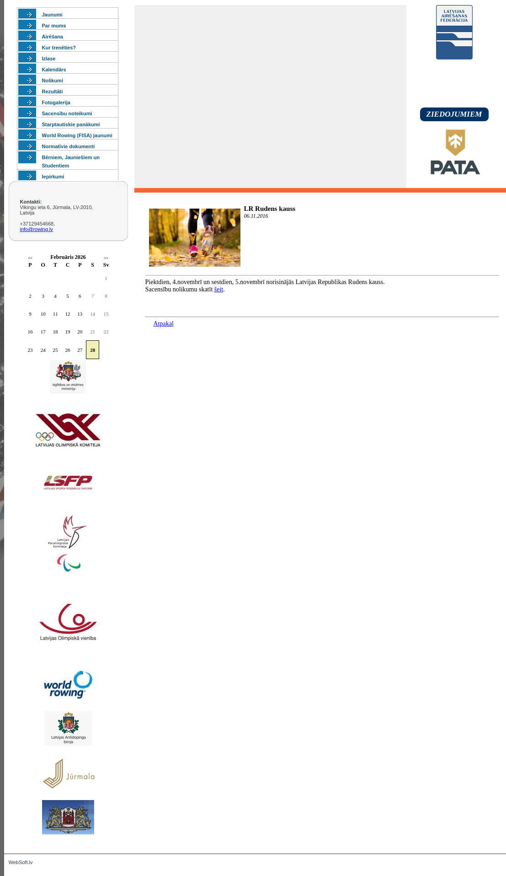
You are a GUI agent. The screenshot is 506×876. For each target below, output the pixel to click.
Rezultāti (52, 91)
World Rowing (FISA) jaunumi (77, 135)
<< (30, 258)
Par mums (54, 25)
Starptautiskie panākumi (71, 124)
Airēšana (52, 36)
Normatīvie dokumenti (68, 146)
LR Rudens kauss (270, 208)
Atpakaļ (164, 323)
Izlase (49, 58)
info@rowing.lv (36, 229)
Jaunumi (52, 14)
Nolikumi (52, 80)
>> (106, 258)
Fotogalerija (56, 102)
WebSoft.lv (21, 862)
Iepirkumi (53, 176)
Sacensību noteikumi (67, 113)
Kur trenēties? (59, 47)
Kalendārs (54, 69)
